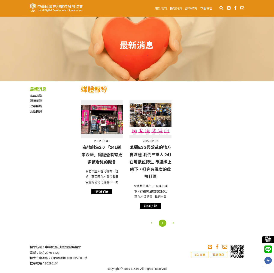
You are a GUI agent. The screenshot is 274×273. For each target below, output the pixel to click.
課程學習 (191, 8)
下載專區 (206, 8)
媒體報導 (36, 101)
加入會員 (200, 255)
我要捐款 (219, 255)
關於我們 (161, 8)
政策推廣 (36, 106)
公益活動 (36, 95)
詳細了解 (101, 191)
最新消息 (176, 8)
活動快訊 (36, 111)
